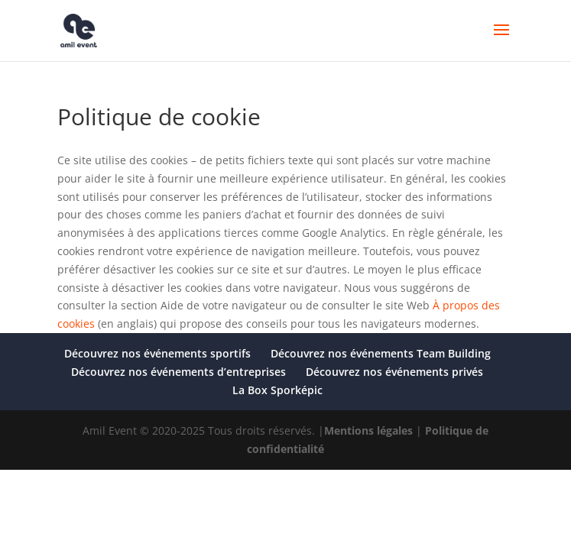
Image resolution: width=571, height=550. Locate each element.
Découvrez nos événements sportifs (157, 353)
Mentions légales (368, 430)
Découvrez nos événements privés (394, 371)
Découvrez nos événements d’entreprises (178, 371)
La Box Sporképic (277, 390)
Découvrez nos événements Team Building (381, 353)
